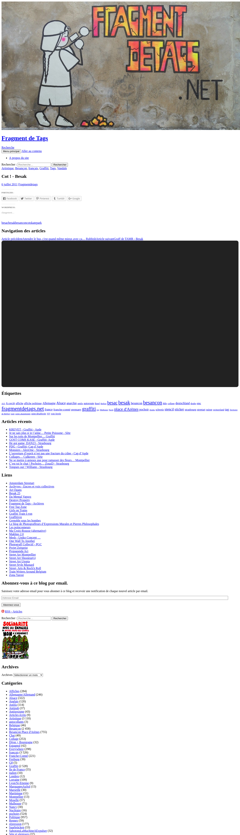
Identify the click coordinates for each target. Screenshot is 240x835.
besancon (20, 222)
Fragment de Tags (25, 138)
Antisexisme (16, 711)
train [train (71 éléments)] (13, 414)
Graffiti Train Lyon (20, 513)
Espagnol (14, 745)
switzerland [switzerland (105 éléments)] (218, 409)
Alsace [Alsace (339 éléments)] (61, 403)
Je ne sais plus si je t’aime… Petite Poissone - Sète (39, 433)
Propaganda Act (18, 551)
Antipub (14, 708)
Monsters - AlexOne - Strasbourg (29, 450)
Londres (14, 776)
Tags (53, 168)
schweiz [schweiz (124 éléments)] (160, 409)
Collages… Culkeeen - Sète (26, 456)
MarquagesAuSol (19, 786)
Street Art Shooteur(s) (22, 558)
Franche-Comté (18, 755)
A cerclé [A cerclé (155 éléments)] (10, 403)
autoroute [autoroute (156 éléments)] (89, 403)
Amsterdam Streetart (21, 483)
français (33, 168)
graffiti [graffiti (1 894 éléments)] (89, 409)
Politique (14, 817)
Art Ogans (15, 489)
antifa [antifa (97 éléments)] (80, 403)
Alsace (13, 698)
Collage (14, 738)
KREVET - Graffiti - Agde (25, 429)
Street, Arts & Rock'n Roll (25, 568)
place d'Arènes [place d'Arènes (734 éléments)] (126, 409)
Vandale (62, 168)
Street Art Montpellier (22, 554)
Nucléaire (15, 810)
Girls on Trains (18, 510)
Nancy (13, 807)
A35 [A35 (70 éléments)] (3, 403)
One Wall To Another (22, 541)
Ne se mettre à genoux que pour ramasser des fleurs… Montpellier (49, 460)
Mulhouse (15, 803)
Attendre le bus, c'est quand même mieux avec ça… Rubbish (49, 238)
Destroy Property (19, 500)
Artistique (8, 168)
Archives (7, 674)
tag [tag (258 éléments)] (227, 409)
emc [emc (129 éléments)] (199, 403)
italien (13, 772)
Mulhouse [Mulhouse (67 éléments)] (104, 410)
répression (15, 824)
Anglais (14, 701)
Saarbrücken (16, 827)
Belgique (14, 725)
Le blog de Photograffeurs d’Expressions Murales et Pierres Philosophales (54, 524)
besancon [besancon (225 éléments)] (136, 403)
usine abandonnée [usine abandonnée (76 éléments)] (23, 414)
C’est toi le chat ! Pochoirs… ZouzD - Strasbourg (39, 463)
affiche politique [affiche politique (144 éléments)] (33, 403)
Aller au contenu (32, 151)
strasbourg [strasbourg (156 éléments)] (190, 409)
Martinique (16, 793)
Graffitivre (15, 517)
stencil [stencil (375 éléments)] (169, 409)
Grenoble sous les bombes (25, 520)
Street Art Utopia (19, 561)
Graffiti (44, 168)
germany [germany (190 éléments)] (76, 409)
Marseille (14, 789)
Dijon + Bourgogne (21, 742)
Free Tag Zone (18, 506)
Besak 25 (14, 493)
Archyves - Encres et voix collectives (31, 486)
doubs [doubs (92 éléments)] (193, 403)
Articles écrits (17, 715)
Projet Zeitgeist (18, 547)
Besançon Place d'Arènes (24, 732)
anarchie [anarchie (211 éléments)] (71, 403)
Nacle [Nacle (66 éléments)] (111, 410)
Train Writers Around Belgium (27, 571)
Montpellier (16, 796)
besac (5, 222)
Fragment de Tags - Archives (26, 503)
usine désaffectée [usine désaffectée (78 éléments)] (38, 414)
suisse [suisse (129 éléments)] (209, 409)
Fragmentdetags (28, 184)
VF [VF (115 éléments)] (48, 413)
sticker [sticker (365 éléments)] (179, 409)
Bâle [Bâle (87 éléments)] (165, 403)
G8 (11, 762)
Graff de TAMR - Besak (119, 238)
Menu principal (11, 151)
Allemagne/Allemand (22, 694)
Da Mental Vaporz (20, 496)
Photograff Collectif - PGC (25, 544)
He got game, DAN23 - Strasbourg (30, 443)
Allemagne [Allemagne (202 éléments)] (48, 403)
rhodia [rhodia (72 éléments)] (152, 410)
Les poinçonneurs (19, 527)
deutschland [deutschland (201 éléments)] (182, 403)
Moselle (14, 800)
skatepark (36, 222)
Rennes (13, 820)
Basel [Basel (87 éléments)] (97, 403)
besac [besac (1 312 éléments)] (112, 402)
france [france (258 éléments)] (49, 409)
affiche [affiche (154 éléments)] (19, 403)
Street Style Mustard (21, 564)
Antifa (13, 704)
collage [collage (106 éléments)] (171, 403)
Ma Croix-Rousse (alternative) (27, 530)
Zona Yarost (16, 575)
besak (11, 222)
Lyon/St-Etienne (19, 783)
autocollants (16, 721)
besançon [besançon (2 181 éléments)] (152, 402)
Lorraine (14, 779)
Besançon (21, 168)
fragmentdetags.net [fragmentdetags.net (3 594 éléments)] (23, 409)
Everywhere (16, 749)
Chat (12, 735)
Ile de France (17, 769)
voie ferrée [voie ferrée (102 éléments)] (56, 413)
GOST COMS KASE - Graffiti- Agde (32, 439)
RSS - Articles (13, 611)
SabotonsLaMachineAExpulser (28, 830)
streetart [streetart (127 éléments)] (201, 409)
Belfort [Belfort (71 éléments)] (103, 403)
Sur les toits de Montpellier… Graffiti (32, 436)
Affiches (14, 691)
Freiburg (14, 759)
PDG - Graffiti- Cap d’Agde (26, 446)
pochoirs (14, 813)
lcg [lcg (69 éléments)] (98, 410)
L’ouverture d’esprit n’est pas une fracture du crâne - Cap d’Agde (48, 453)
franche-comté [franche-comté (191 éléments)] (61, 409)
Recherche (8, 147)
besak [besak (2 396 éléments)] (124, 402)
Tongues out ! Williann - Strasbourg (30, 467)
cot (28, 222)
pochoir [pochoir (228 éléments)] (144, 409)
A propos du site (19, 157)
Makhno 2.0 (16, 534)
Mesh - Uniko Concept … (25, 537)
